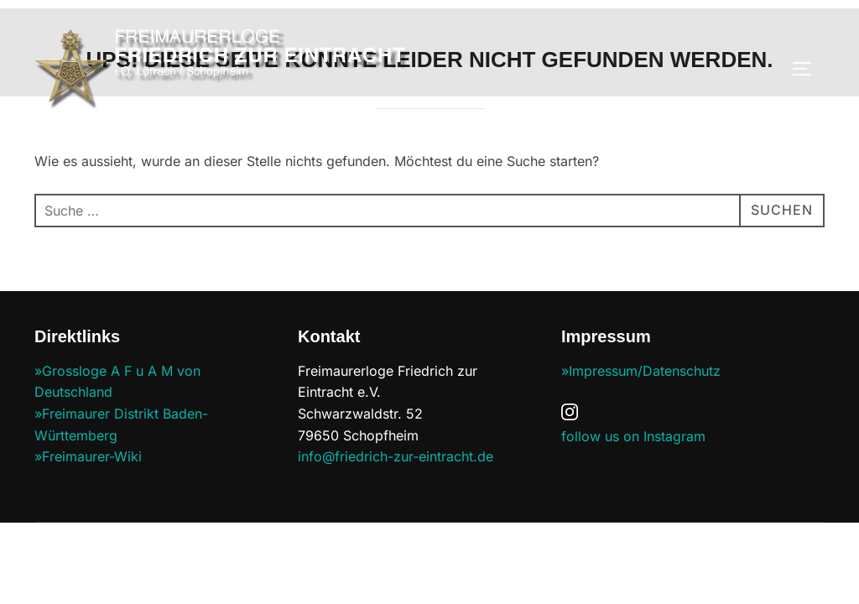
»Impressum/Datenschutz (641, 371)
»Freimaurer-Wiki (88, 457)
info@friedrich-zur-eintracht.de (395, 457)
